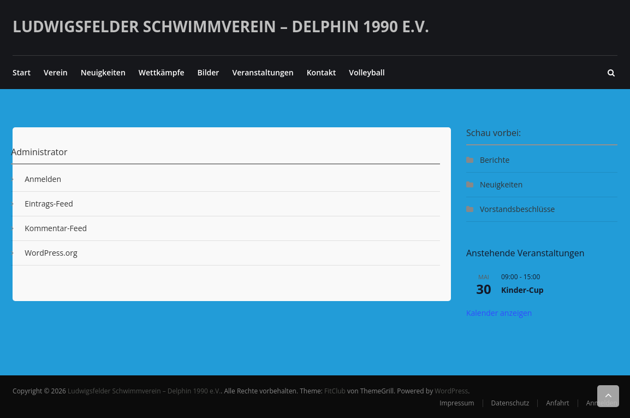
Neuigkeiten (103, 72)
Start (22, 72)
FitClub (335, 391)
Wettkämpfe (162, 72)
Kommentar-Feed (56, 228)
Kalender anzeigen (499, 313)
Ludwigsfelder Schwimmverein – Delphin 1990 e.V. (221, 26)
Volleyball (366, 72)
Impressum (456, 403)
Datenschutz (510, 403)
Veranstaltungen (262, 72)
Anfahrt (557, 403)
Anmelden (43, 179)
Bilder (208, 72)
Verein (56, 72)
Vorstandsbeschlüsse (517, 209)
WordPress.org (51, 253)
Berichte (494, 160)
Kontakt (321, 72)
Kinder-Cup (522, 290)
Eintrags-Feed (49, 203)
